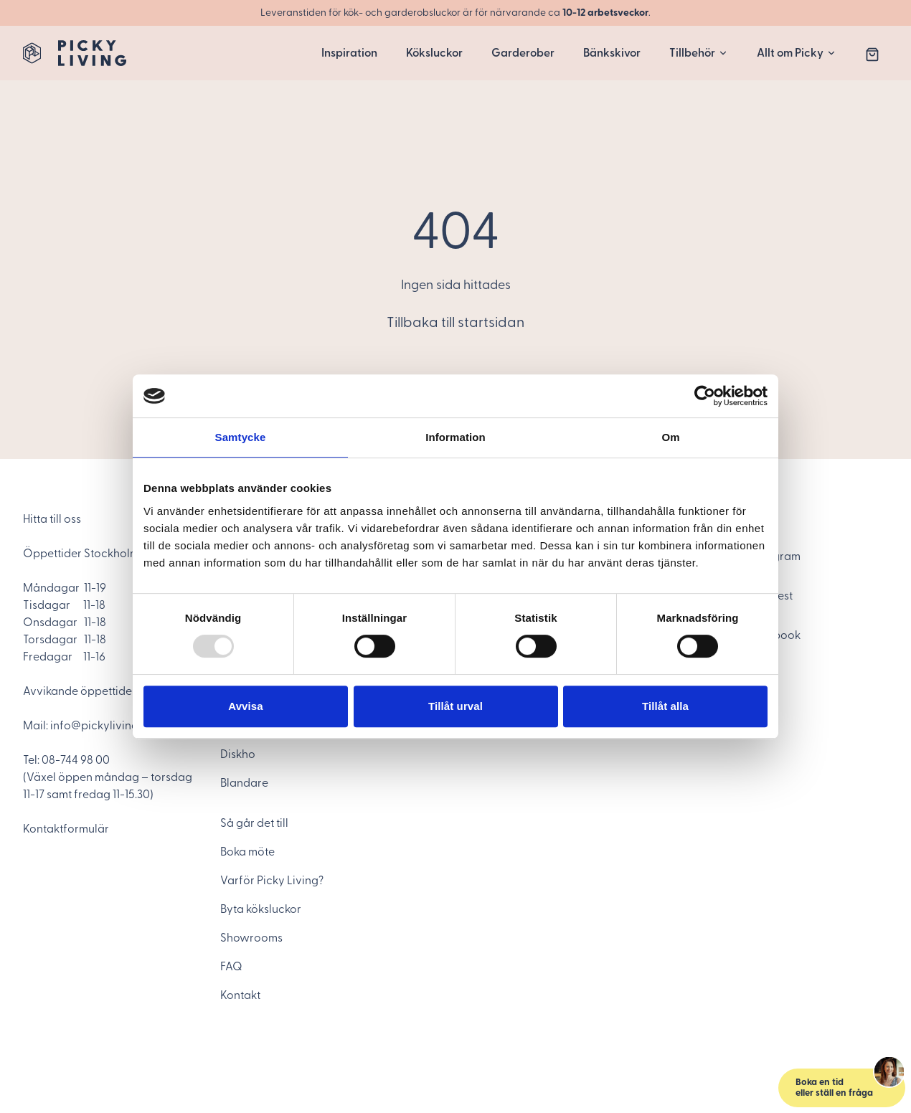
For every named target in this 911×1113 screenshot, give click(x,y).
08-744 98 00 (76, 760)
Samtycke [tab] (240, 437)
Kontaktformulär (66, 829)
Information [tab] (455, 437)
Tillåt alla (665, 706)
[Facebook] (801, 635)
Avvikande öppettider (79, 691)
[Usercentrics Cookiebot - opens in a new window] (705, 396)
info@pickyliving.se (101, 725)
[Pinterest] (801, 595)
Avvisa (245, 706)
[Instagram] (801, 556)
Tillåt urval (455, 706)
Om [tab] (670, 437)
